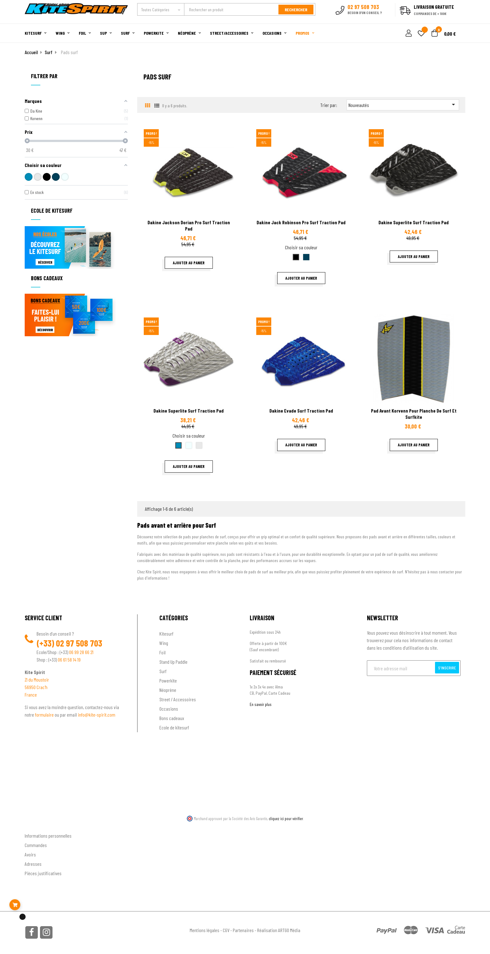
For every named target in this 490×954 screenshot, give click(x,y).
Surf (163, 671)
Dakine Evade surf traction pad (301, 411)
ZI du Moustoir (37, 680)
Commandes (36, 845)
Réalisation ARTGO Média (278, 930)
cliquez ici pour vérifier (286, 818)
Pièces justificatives (43, 873)
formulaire (45, 715)
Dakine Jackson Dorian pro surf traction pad (189, 225)
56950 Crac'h (36, 687)
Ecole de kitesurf (174, 727)
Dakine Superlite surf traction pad (413, 222)
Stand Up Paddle (173, 662)
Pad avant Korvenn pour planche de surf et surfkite (414, 414)
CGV (226, 930)
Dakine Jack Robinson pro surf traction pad (301, 222)
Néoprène (167, 690)
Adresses (33, 864)
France (31, 695)
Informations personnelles (48, 836)
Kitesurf (166, 634)
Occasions (168, 709)
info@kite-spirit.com (96, 715)
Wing (163, 643)
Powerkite (168, 680)
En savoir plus (261, 704)
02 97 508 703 (79, 643)
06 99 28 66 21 (81, 652)
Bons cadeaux (171, 718)
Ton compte (36, 825)
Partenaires (243, 930)
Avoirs (30, 854)
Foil (162, 652)
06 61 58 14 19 (69, 659)
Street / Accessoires (177, 699)
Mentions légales (204, 930)
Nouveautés (402, 104)
